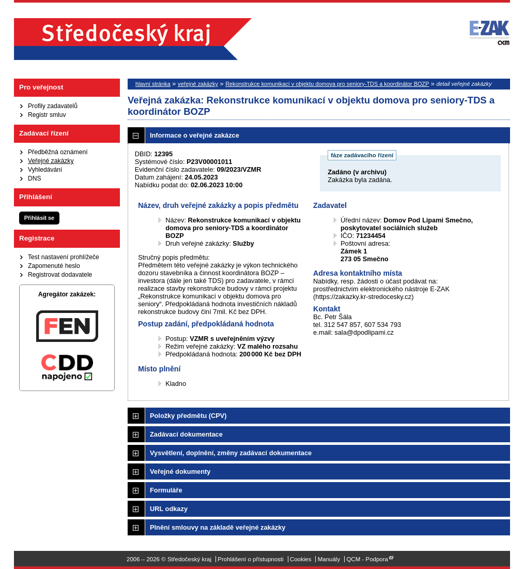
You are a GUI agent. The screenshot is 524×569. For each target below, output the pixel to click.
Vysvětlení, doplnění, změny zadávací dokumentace (231, 453)
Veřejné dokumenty (180, 471)
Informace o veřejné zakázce (194, 135)
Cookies (301, 559)
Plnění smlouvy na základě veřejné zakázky (217, 527)
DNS (34, 178)
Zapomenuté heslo (54, 265)
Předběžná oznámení (58, 152)
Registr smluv (47, 114)
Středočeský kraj (133, 39)
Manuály (329, 559)
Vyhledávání (45, 169)
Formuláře (166, 490)
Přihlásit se (39, 218)
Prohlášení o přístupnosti (250, 559)
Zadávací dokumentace (186, 434)
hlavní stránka (153, 84)
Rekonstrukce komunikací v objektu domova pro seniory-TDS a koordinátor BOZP (327, 84)
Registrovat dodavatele (60, 274)
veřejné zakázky (198, 84)
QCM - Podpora (367, 559)
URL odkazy (169, 509)
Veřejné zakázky (51, 160)
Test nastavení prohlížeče (63, 257)
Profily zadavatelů (53, 106)
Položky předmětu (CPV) (188, 416)
